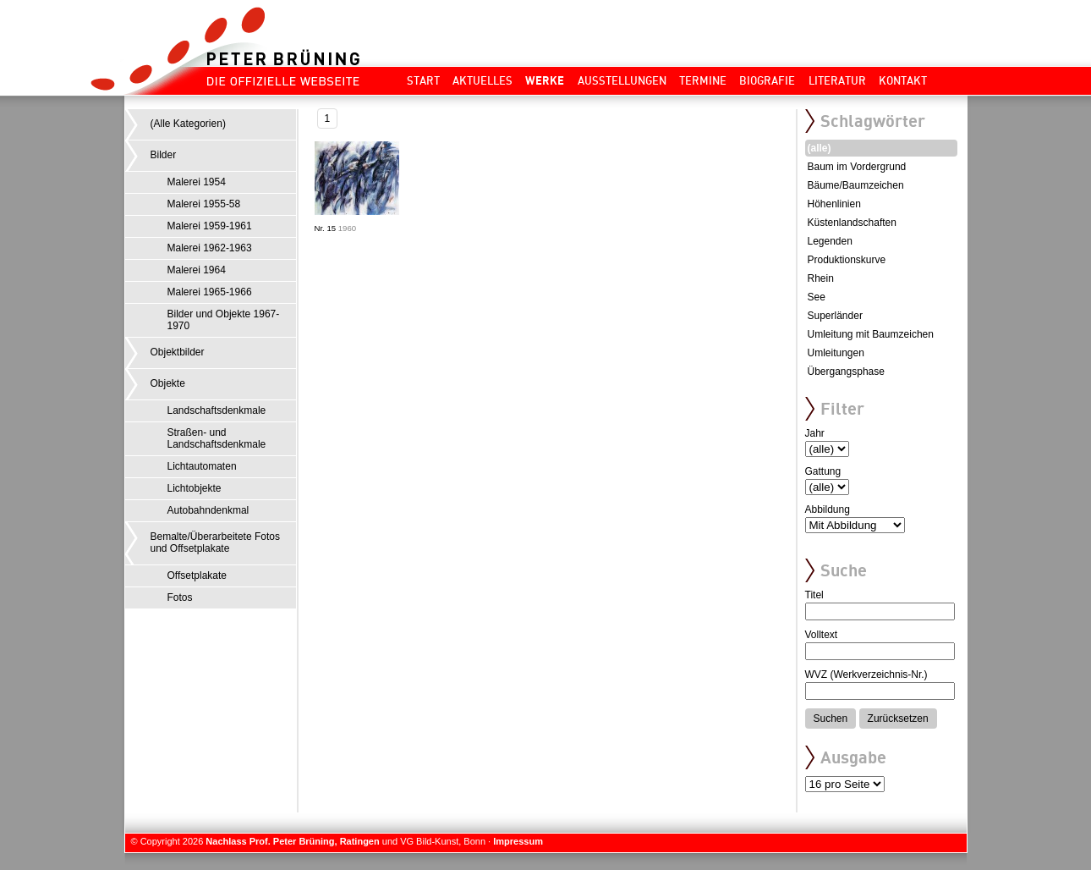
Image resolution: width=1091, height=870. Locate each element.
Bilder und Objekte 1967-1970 (223, 320)
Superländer (835, 316)
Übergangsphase (846, 371)
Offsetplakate (197, 575)
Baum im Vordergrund (857, 167)
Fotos (180, 597)
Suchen (831, 718)
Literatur (837, 80)
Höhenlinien (834, 204)
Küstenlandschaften (852, 223)
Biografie (767, 80)
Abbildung (827, 509)
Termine (702, 80)
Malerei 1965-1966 (209, 292)
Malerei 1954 (196, 182)
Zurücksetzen (898, 718)
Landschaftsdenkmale (216, 410)
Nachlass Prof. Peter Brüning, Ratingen (292, 841)
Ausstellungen (622, 80)
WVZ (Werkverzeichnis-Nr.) (866, 674)
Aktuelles (482, 80)
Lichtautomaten (202, 466)
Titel (814, 595)
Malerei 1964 (196, 270)
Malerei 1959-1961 (209, 226)
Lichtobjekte (194, 488)
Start (423, 80)
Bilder (164, 155)
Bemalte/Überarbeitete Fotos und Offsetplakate (215, 542)
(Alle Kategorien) (188, 123)
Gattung (823, 471)
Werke (544, 80)
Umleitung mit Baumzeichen (871, 334)
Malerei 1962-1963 (209, 248)
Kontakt (903, 80)
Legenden (830, 241)
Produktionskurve (847, 260)
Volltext (821, 635)
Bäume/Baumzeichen (856, 185)
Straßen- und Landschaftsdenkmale (216, 438)
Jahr (815, 433)
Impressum (518, 841)
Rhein (821, 278)
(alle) (819, 148)
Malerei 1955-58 (204, 204)
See (816, 297)
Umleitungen (836, 353)
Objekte (168, 383)
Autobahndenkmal (208, 510)
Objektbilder (178, 352)
